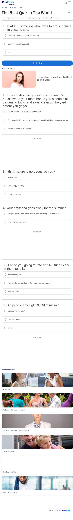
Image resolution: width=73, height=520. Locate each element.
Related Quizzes (8, 370)
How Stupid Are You (9, 472)
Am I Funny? (7, 389)
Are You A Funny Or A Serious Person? (16, 430)
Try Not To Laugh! (9, 451)
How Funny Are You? (10, 493)
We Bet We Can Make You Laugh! (14, 410)
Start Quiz (37, 63)
